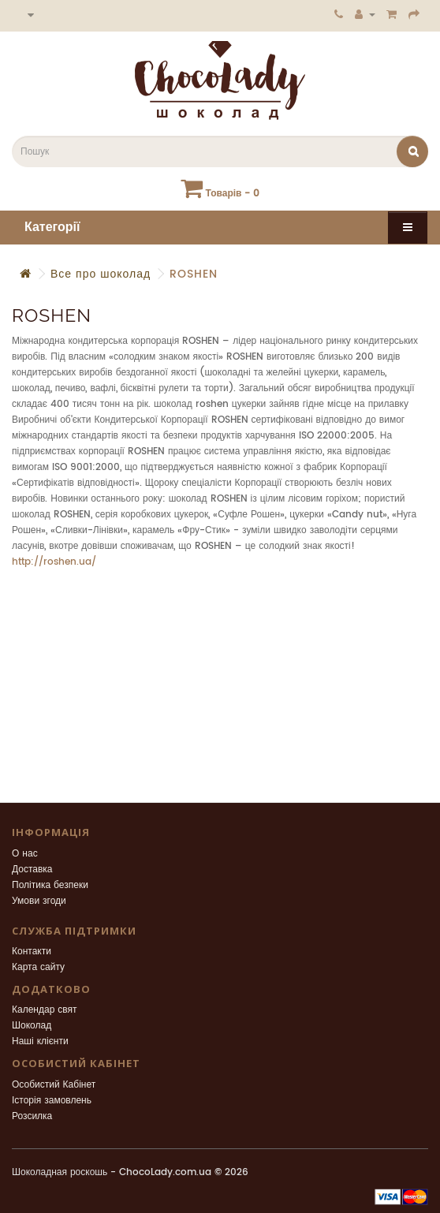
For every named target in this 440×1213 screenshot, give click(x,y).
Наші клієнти (40, 1041)
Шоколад (31, 1025)
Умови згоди (39, 901)
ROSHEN (194, 274)
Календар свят (44, 1009)
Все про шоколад (100, 274)
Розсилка (32, 1116)
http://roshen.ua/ (54, 561)
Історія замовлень (51, 1100)
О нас (25, 853)
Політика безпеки (50, 885)
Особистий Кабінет (53, 1084)
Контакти (31, 951)
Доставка (32, 869)
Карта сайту (38, 967)
